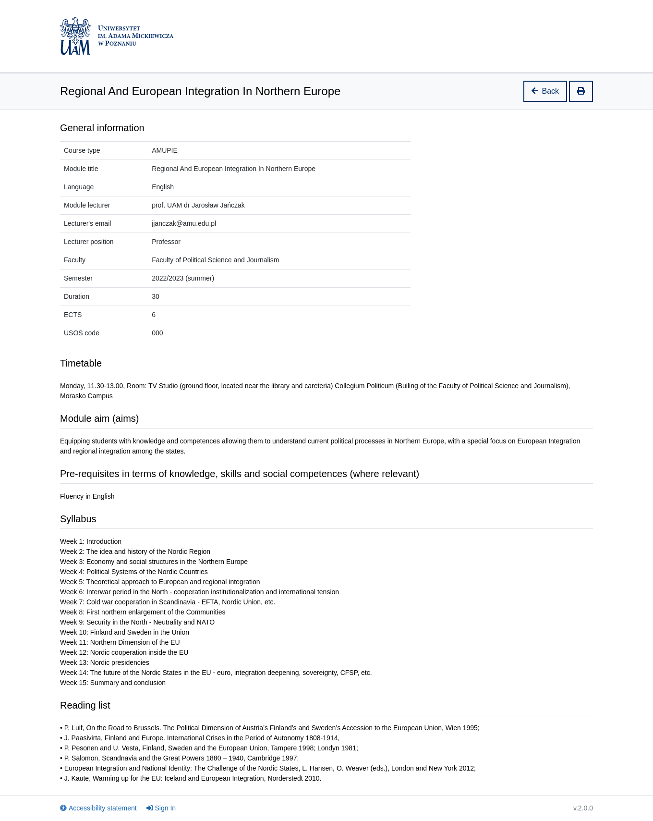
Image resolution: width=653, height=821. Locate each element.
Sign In (161, 808)
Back (545, 91)
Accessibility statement (98, 808)
